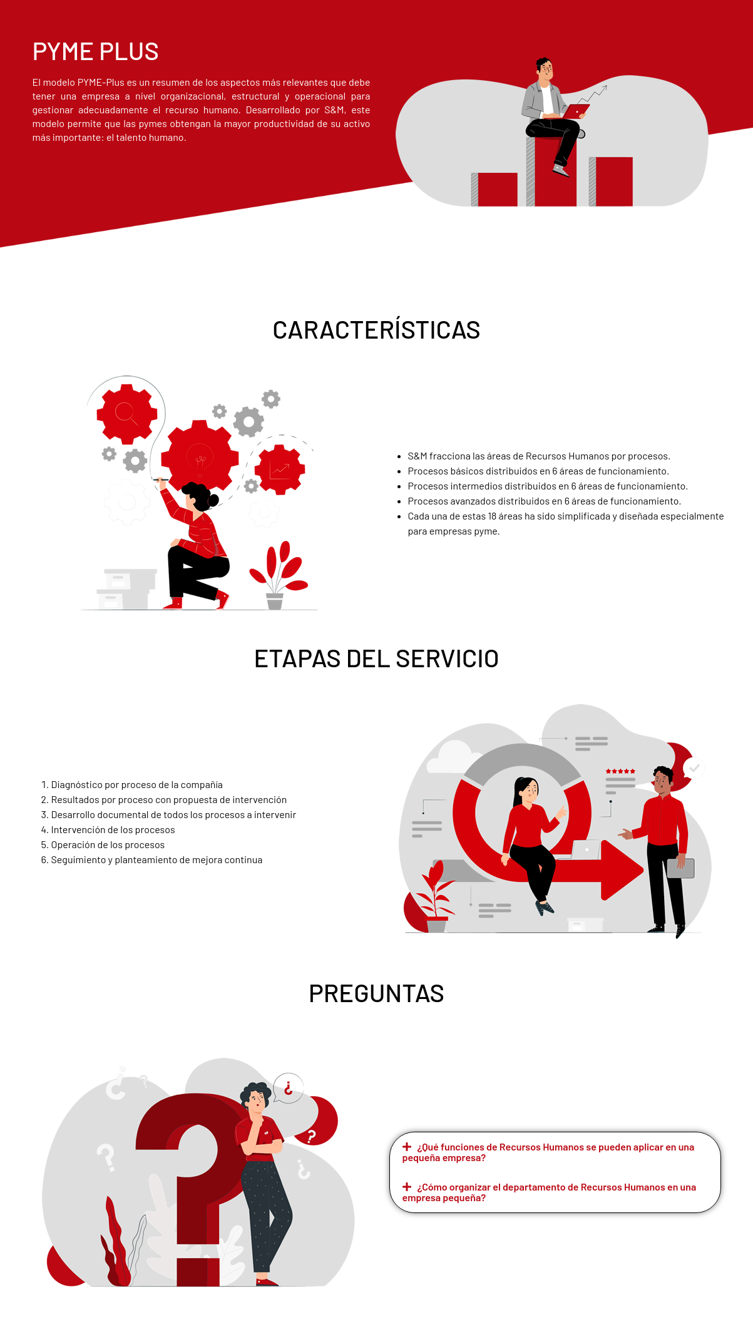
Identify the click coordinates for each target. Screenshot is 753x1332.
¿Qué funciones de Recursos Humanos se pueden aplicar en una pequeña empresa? (548, 1151)
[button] (555, 1152)
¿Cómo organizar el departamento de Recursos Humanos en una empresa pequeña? (549, 1192)
